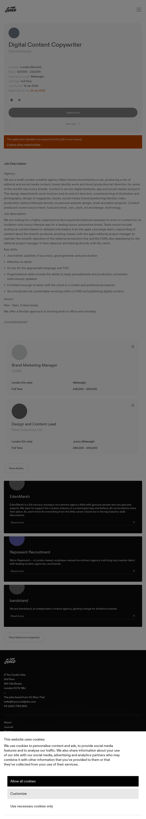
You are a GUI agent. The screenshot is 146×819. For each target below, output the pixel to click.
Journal (8, 727)
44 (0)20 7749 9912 (15, 706)
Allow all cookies (23, 781)
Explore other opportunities (23, 144)
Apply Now (73, 112)
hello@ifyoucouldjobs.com (20, 702)
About (7, 722)
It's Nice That (37, 697)
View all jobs (16, 468)
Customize (18, 794)
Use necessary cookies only (31, 806)
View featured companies (24, 637)
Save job (73, 124)
